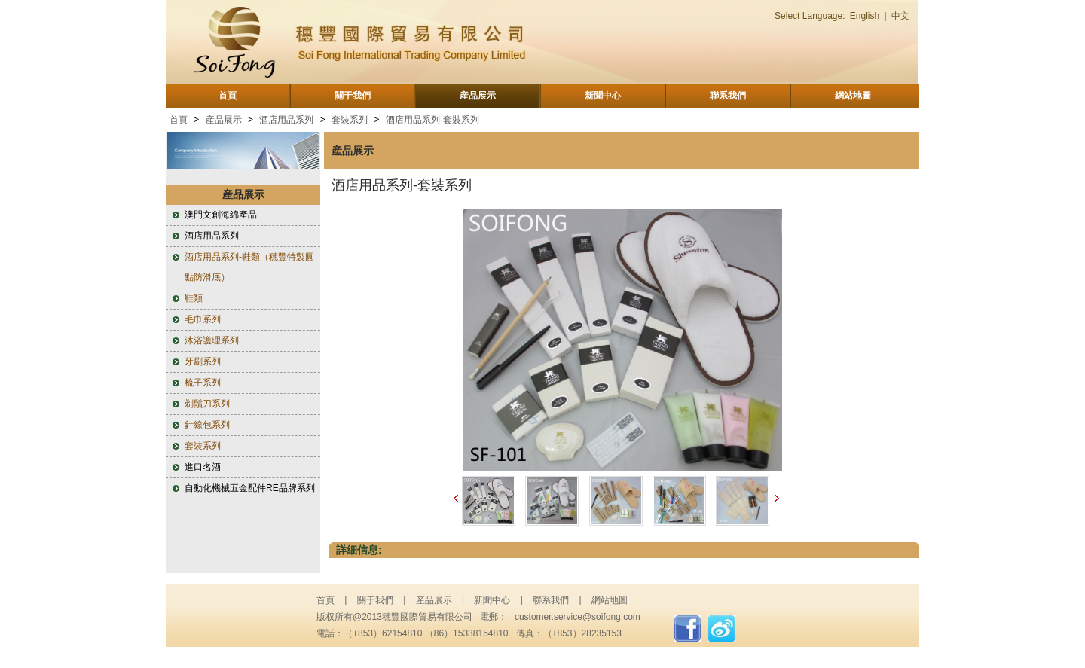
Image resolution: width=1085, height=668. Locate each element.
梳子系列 (203, 382)
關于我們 (353, 95)
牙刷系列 (203, 361)
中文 (900, 16)
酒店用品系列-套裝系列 (432, 119)
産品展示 (478, 95)
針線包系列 (207, 424)
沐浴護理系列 (212, 340)
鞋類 (194, 298)
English (864, 16)
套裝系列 (350, 119)
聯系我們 (728, 95)
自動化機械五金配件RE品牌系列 (250, 488)
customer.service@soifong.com (577, 617)
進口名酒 (203, 467)
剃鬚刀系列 (207, 403)
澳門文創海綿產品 (221, 214)
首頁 (228, 95)
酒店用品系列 (286, 119)
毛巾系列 (203, 319)
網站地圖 (853, 95)
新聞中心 (603, 95)
